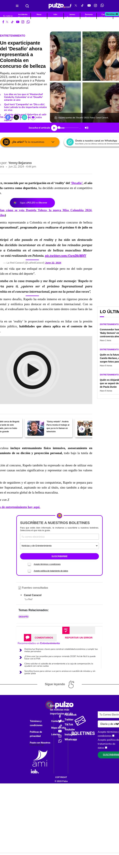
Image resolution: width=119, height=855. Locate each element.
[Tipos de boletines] (59, 545)
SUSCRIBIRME (59, 556)
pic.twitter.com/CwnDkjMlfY (65, 256)
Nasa (39, 14)
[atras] (81, 429)
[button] (8, 117)
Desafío (23, 616)
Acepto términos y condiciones (47, 564)
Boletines (112, 14)
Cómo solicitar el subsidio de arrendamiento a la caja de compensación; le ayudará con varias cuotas (58, 664)
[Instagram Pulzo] (95, 5)
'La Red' (29, 599)
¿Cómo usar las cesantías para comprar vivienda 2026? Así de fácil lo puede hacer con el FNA (60, 657)
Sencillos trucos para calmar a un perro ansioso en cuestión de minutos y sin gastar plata (59, 672)
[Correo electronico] (59, 537)
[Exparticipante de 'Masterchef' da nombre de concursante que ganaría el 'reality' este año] (85, 428)
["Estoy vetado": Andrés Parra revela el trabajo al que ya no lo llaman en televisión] (35, 428)
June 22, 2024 (53, 262)
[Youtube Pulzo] (89, 5)
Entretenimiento (12, 35)
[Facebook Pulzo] (70, 5)
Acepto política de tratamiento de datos (51, 571)
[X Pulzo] (76, 5)
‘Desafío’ (77, 183)
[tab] (40, 637)
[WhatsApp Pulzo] (102, 6)
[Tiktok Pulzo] (82, 6)
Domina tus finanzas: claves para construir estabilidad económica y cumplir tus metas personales (61, 650)
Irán (55, 14)
